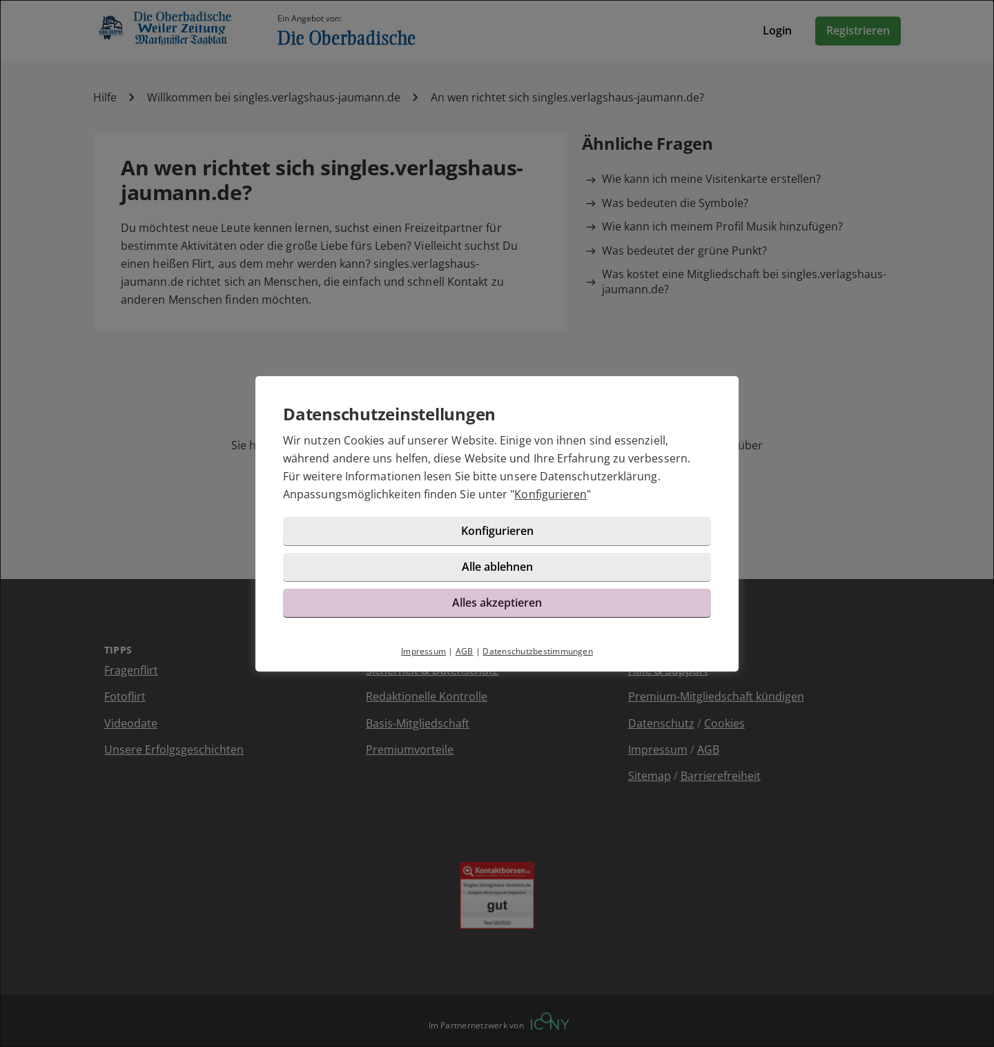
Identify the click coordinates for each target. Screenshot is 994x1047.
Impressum (423, 651)
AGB (465, 651)
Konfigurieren (550, 494)
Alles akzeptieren (497, 602)
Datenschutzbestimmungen (538, 651)
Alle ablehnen (497, 566)
